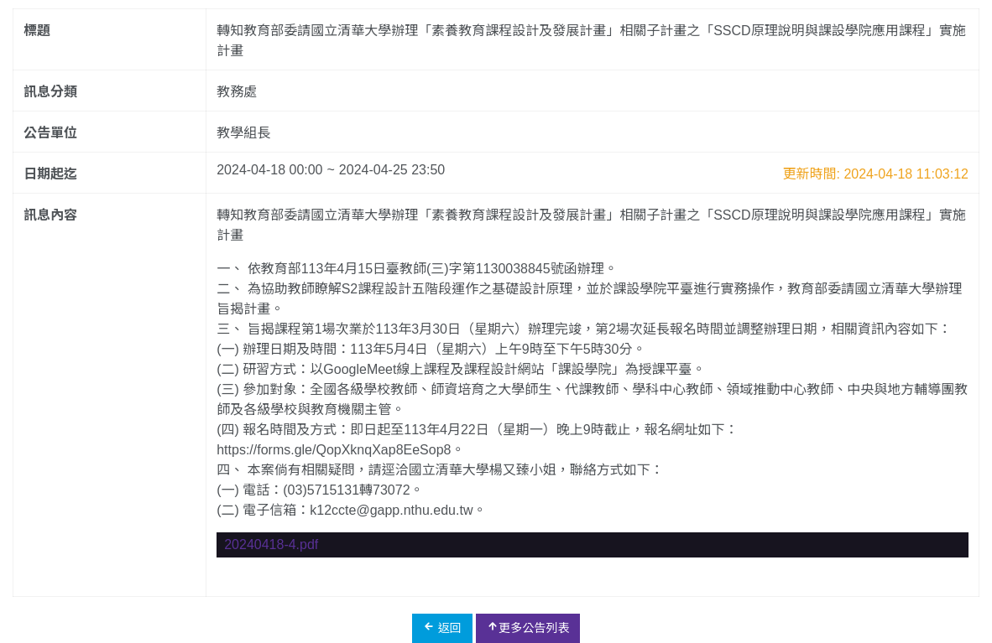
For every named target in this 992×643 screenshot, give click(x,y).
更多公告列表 (528, 627)
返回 (442, 627)
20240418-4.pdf (271, 544)
